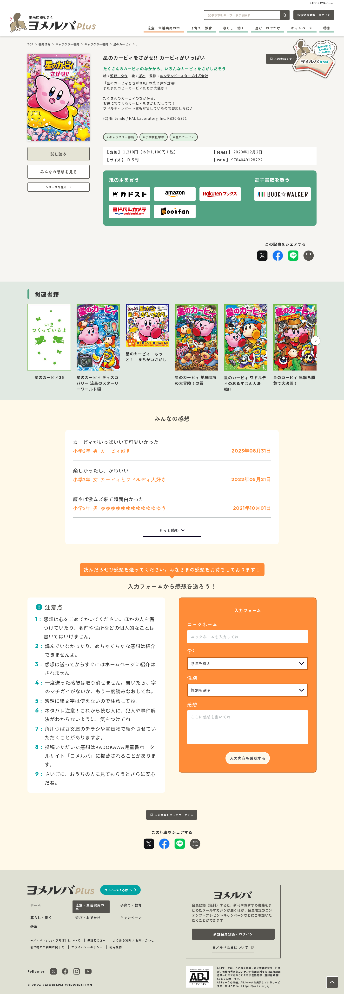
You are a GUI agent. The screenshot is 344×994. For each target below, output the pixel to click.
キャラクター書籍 (67, 44)
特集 (327, 27)
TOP (30, 44)
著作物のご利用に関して (47, 947)
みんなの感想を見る (58, 172)
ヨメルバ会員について (230, 947)
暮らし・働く (234, 27)
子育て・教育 (201, 27)
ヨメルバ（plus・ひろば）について (55, 940)
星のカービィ (122, 44)
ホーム (35, 905)
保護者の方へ (96, 940)
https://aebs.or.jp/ (255, 986)
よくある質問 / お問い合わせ (133, 940)
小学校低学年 (155, 137)
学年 (192, 651)
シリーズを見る (56, 187)
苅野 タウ (119, 75)
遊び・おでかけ (267, 27)
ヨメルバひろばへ (118, 889)
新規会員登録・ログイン (314, 15)
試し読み (58, 154)
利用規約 (115, 947)
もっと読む (169, 530)
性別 (192, 677)
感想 (192, 704)
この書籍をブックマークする (174, 815)
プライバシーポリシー (87, 947)
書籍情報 (45, 44)
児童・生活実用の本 (163, 27)
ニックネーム (202, 624)
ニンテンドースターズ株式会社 (184, 75)
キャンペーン (302, 27)
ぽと (142, 75)
